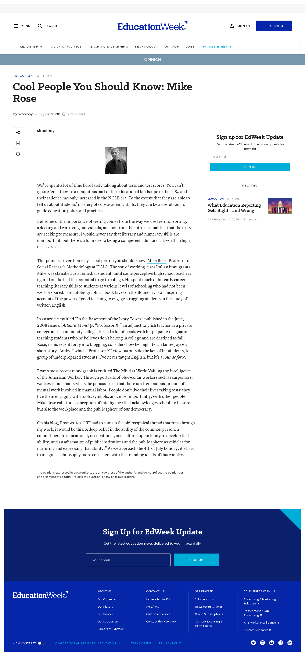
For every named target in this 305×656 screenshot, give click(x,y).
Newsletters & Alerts (209, 606)
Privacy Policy (170, 643)
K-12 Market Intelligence (261, 622)
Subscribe (274, 26)
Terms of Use (141, 643)
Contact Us (155, 591)
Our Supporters (108, 621)
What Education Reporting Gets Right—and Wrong (234, 208)
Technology (173, 46)
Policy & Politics (91, 46)
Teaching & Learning (135, 46)
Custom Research (257, 630)
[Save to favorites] (18, 143)
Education (23, 75)
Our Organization (109, 599)
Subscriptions (204, 599)
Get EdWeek (204, 591)
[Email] (128, 560)
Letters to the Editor (160, 599)
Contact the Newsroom (162, 621)
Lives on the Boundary (135, 292)
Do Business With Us (259, 591)
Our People (105, 614)
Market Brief (243, 46)
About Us (104, 591)
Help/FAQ (152, 606)
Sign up (196, 560)
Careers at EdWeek (110, 629)
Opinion (199, 46)
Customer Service (158, 614)
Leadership (58, 46)
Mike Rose (156, 260)
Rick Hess (214, 219)
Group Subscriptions (209, 614)
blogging (98, 344)
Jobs (217, 46)
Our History (105, 606)
